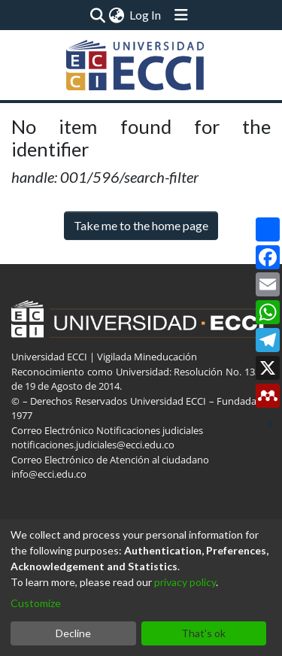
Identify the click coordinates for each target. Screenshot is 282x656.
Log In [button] (145, 15)
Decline (73, 633)
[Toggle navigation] (181, 15)
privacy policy (185, 582)
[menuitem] (117, 15)
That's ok (203, 633)
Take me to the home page (141, 225)
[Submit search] (98, 15)
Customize (36, 603)
